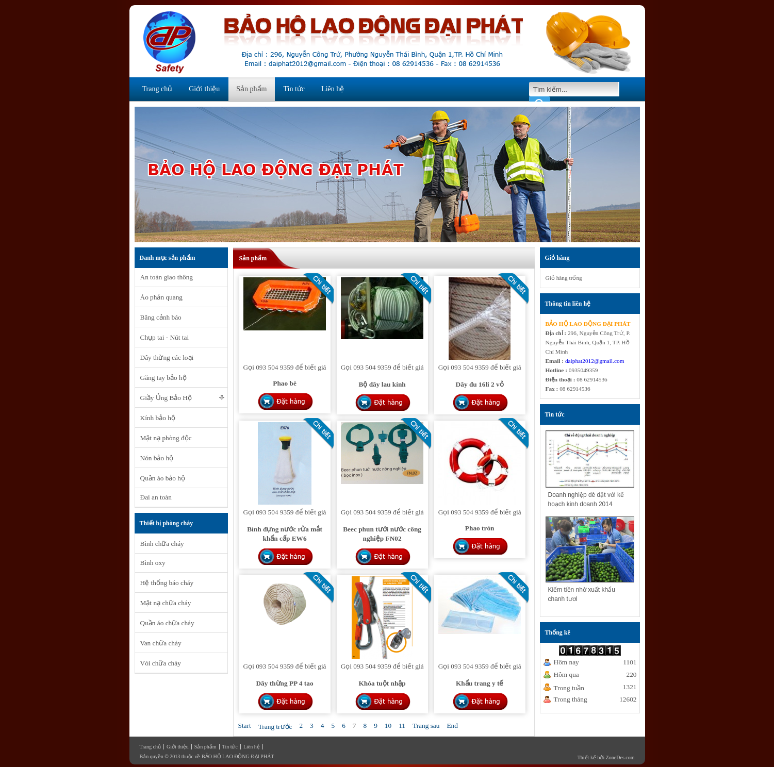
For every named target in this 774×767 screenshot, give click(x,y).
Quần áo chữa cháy (167, 623)
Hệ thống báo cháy (167, 583)
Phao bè (285, 383)
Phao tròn (480, 528)
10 (388, 725)
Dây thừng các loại (167, 357)
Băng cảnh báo (161, 317)
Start (244, 725)
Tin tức (294, 89)
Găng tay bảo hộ (163, 377)
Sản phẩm (251, 89)
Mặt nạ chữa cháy (165, 603)
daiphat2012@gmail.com (594, 361)
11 (402, 725)
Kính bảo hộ (157, 418)
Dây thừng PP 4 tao (284, 683)
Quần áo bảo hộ (163, 478)
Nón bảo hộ (157, 458)
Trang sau (426, 725)
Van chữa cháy (161, 643)
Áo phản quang (161, 297)
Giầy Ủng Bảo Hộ (166, 398)
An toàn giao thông (166, 277)
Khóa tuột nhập (381, 683)
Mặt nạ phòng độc (166, 438)
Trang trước (275, 726)
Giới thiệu (204, 89)
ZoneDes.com (620, 757)
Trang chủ (157, 89)
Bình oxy (153, 562)
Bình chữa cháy (162, 543)
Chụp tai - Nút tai (164, 337)
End (452, 725)
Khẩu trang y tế (479, 683)
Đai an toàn (156, 497)
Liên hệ (332, 89)
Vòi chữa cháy (160, 663)
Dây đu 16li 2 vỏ (480, 384)
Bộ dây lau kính (381, 384)
